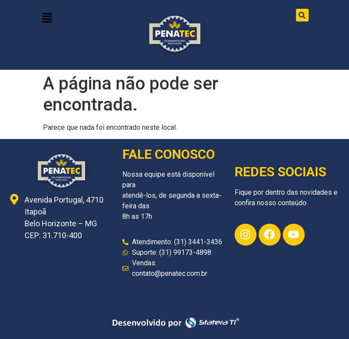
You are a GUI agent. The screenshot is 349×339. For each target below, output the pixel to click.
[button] (47, 18)
